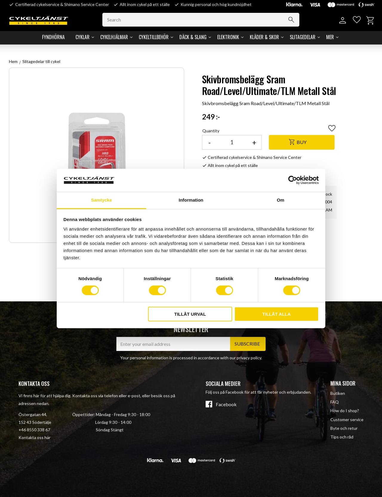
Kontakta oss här (34, 437)
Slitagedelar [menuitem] (302, 37)
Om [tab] (280, 200)
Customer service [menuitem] (346, 419)
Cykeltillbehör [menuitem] (154, 37)
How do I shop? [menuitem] (344, 410)
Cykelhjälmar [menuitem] (114, 37)
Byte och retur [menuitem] (344, 428)
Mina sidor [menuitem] (342, 383)
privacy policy (249, 357)
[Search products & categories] (202, 20)
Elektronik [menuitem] (228, 37)
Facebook (226, 404)
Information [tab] (191, 200)
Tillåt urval (190, 314)
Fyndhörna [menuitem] (53, 37)
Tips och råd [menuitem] (341, 436)
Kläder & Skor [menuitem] (264, 37)
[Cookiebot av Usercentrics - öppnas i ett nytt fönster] (293, 180)
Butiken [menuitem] (337, 393)
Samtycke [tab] (101, 200)
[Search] (293, 19)
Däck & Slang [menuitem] (193, 37)
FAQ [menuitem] (334, 401)
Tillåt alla (276, 314)
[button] (356, 20)
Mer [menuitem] (330, 37)
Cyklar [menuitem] (83, 37)
